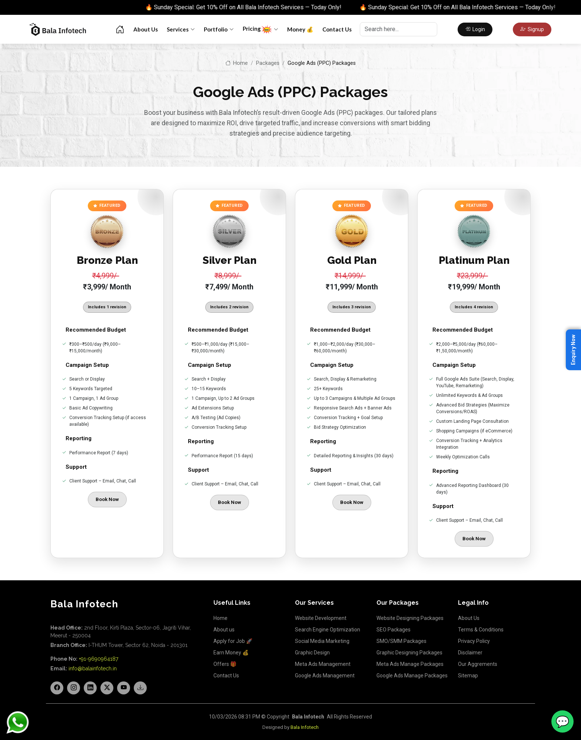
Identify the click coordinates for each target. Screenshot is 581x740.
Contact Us (337, 29)
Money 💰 (300, 29)
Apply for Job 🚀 (232, 641)
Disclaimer (470, 653)
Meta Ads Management (323, 664)
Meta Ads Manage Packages (410, 664)
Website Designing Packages (410, 618)
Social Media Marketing (322, 641)
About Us (145, 29)
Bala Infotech (304, 727)
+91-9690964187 (98, 659)
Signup (532, 29)
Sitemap (468, 675)
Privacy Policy (474, 641)
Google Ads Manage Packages (412, 675)
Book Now (107, 499)
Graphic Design (312, 653)
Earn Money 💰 (231, 653)
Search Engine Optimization (327, 630)
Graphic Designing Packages (409, 653)
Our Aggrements (477, 664)
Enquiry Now (573, 350)
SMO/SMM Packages (401, 641)
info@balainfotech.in (93, 668)
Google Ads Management (325, 675)
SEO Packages (393, 630)
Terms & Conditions (481, 630)
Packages (267, 63)
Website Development (320, 618)
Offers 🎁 (224, 664)
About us (224, 630)
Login (475, 29)
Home (236, 63)
